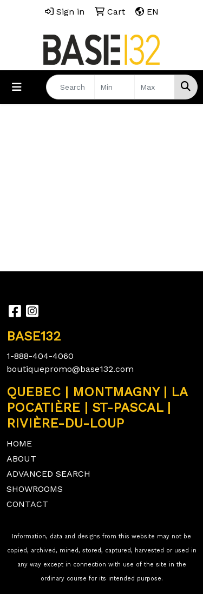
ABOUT (21, 458)
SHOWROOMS (34, 489)
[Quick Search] (70, 87)
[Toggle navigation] (16, 87)
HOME (19, 443)
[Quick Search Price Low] (114, 87)
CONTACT (27, 504)
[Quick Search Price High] (154, 87)
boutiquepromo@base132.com (70, 369)
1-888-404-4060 (40, 356)
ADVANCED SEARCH (48, 474)
